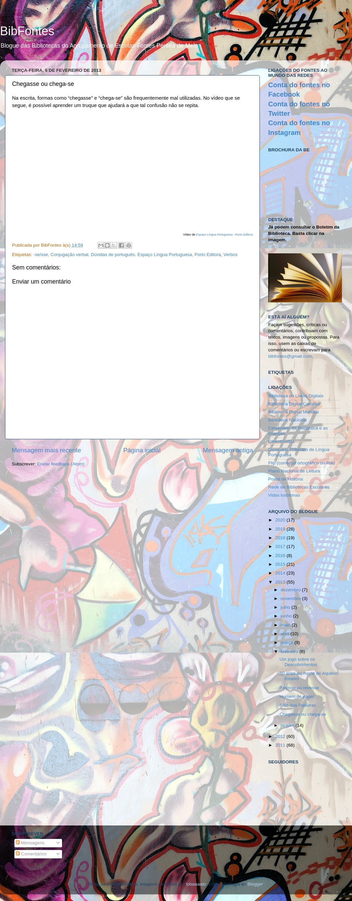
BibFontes (27, 31)
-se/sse (41, 254)
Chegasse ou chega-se (303, 714)
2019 (281, 529)
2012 (281, 736)
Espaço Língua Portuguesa (164, 254)
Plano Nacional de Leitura (294, 470)
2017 (281, 546)
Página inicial (142, 450)
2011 (281, 745)
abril (285, 633)
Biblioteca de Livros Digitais (296, 395)
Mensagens (30, 842)
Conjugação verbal (70, 254)
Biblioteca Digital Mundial (293, 411)
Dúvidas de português (113, 254)
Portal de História (285, 479)
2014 (281, 572)
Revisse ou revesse (299, 687)
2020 (281, 519)
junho (287, 615)
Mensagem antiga (228, 450)
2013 (281, 582)
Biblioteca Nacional (287, 419)
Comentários (31, 853)
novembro (291, 598)
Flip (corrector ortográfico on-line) (301, 462)
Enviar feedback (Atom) (60, 463)
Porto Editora (207, 254)
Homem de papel (297, 696)
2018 (281, 537)
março (287, 642)
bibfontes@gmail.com (290, 356)
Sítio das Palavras (298, 705)
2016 (281, 555)
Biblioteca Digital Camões (294, 403)
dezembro (291, 589)
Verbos (230, 254)
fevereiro (290, 651)
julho (286, 607)
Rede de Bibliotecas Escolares (299, 487)
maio (286, 625)
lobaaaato (196, 884)
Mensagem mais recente (46, 450)
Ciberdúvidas (281, 441)
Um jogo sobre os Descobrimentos (298, 662)
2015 (281, 564)
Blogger (255, 884)
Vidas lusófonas (284, 495)
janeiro (288, 725)
